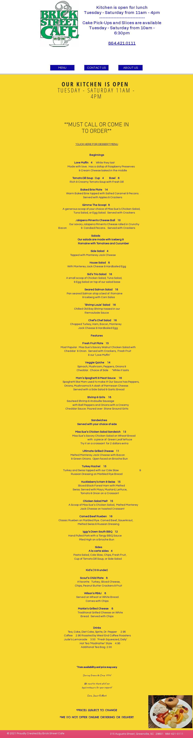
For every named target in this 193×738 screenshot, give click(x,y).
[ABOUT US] (130, 67)
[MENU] (62, 67)
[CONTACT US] (96, 67)
